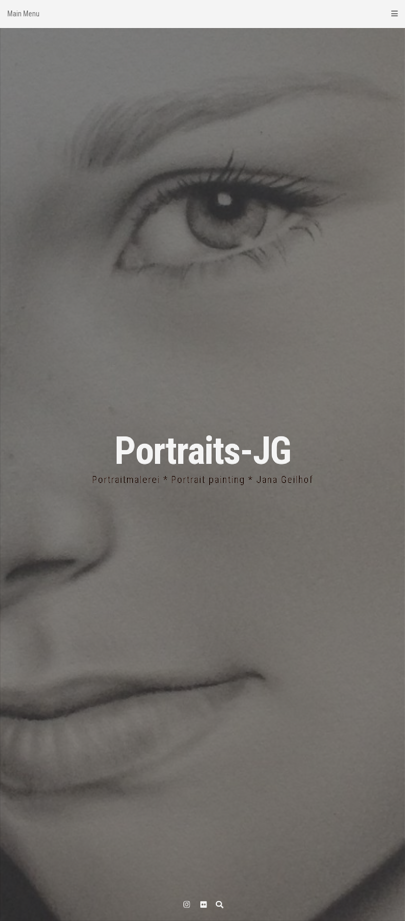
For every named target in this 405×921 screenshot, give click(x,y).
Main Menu (202, 13)
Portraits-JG (202, 451)
